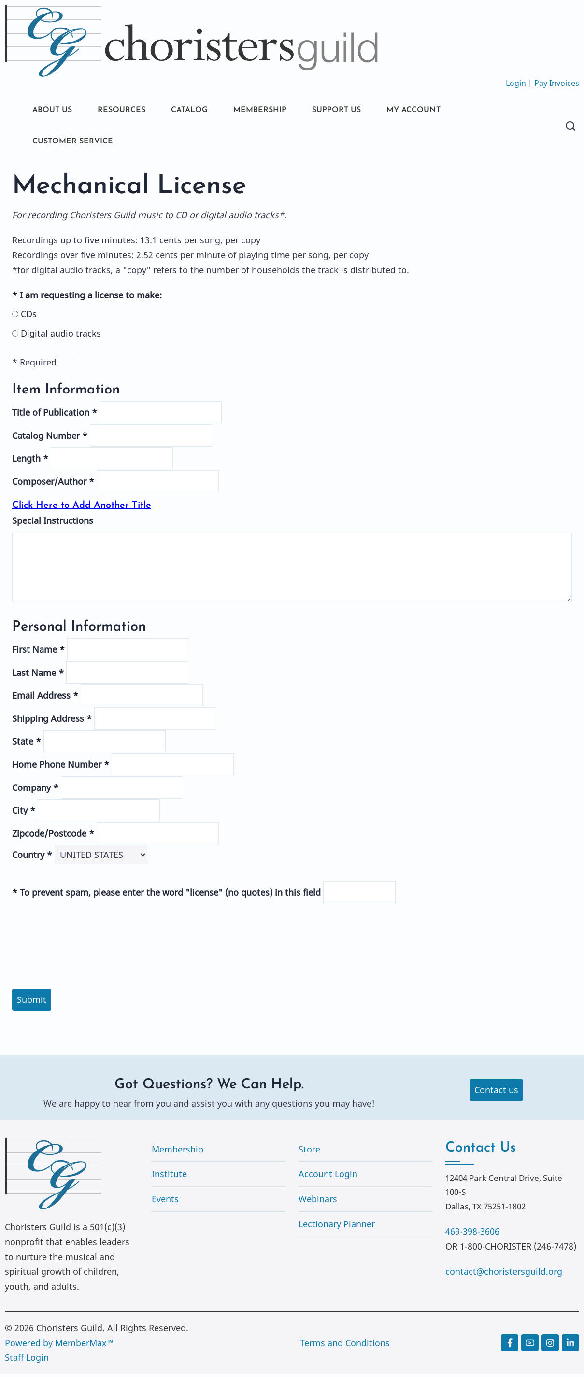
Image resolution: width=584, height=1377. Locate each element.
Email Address (45, 698)
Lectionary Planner (337, 1227)
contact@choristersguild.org (503, 1274)
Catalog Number (49, 439)
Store (309, 1152)
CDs (24, 317)
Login (516, 83)
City (23, 813)
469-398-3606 (472, 1234)
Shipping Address (52, 722)
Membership (177, 1152)
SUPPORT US (362, 110)
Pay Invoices (556, 83)
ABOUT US (54, 110)
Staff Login (27, 1360)
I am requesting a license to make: (87, 298)
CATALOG (203, 110)
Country (32, 858)
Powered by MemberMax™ (59, 1346)
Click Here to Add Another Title (81, 508)
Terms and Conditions (345, 1346)
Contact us (496, 1093)
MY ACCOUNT (446, 110)
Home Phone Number (60, 767)
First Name (38, 653)
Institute (169, 1177)
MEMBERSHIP (279, 110)
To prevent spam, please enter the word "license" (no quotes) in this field (166, 895)
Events (165, 1202)
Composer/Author (53, 485)
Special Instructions (52, 524)
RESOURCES (129, 110)
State (26, 744)
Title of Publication (54, 416)
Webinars (318, 1202)
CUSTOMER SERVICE (77, 143)
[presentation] (292, 926)
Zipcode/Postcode (53, 837)
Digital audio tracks (56, 336)
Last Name (38, 675)
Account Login (328, 1177)
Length (30, 461)
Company (35, 790)
